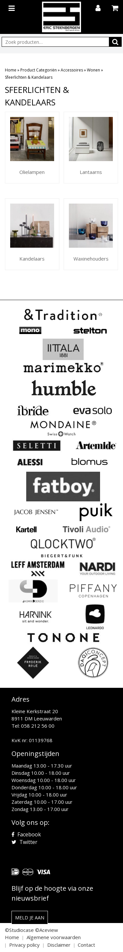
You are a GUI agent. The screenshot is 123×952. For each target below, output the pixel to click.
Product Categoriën (38, 70)
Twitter (24, 842)
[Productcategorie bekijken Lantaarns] (91, 147)
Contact (86, 944)
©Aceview (46, 930)
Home (10, 70)
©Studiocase (19, 930)
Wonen (93, 70)
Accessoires (72, 70)
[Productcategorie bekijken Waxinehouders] (91, 234)
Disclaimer (59, 944)
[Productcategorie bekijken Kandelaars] (32, 234)
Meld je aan (29, 917)
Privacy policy (24, 944)
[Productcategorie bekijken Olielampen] (32, 147)
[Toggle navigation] (12, 7)
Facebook (26, 834)
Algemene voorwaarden (54, 937)
